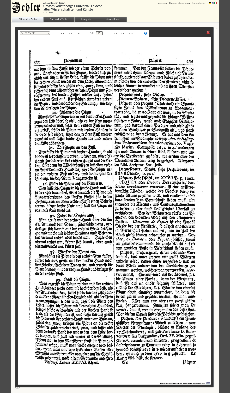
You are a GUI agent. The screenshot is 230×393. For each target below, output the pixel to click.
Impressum (162, 3)
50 (63, 33)
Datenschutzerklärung (179, 3)
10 (71, 33)
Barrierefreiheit (199, 3)
